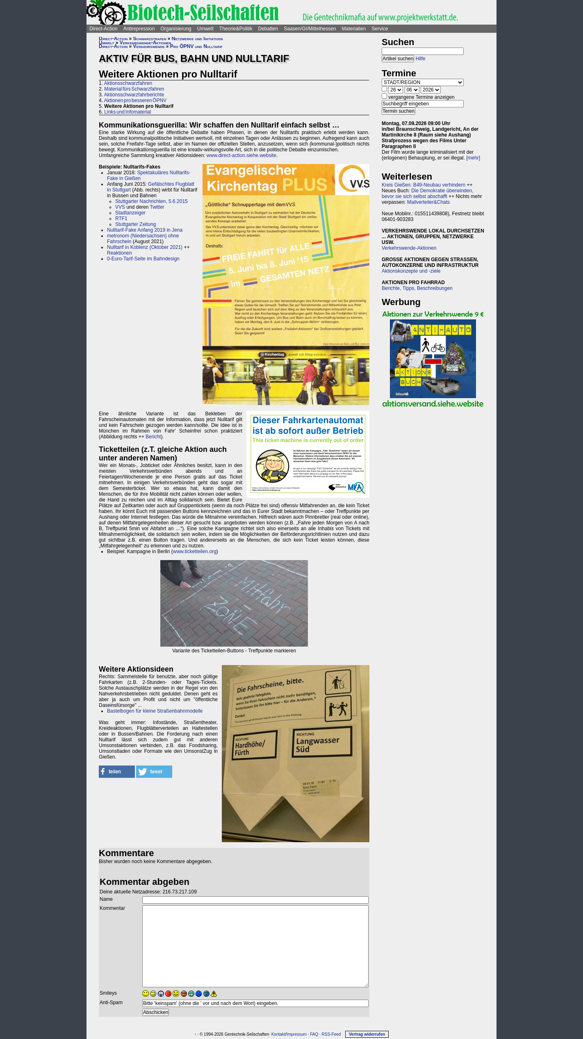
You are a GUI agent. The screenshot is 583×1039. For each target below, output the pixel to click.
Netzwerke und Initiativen (197, 38)
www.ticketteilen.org (194, 551)
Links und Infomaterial (127, 112)
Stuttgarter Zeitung (135, 224)
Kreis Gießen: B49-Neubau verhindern (423, 185)
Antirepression (139, 29)
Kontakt (278, 1034)
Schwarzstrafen (149, 38)
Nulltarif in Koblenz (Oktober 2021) (144, 247)
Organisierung (175, 29)
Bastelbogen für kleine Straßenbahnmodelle (155, 711)
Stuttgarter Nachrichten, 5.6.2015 (151, 201)
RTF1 (121, 218)
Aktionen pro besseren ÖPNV (135, 100)
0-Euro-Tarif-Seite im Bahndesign (143, 259)
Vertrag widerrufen (367, 1034)
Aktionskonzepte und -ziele (411, 271)
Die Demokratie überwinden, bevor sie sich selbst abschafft (427, 193)
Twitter (157, 207)
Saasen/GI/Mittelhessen (310, 29)
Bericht (153, 437)
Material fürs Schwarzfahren (134, 89)
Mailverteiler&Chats (428, 202)
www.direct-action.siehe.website (241, 155)
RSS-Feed (331, 1034)
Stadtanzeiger (130, 213)
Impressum (296, 1034)
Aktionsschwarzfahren (128, 83)
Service (379, 29)
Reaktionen (119, 253)
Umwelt (205, 29)
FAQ (314, 1034)
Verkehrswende (149, 46)
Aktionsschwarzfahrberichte (134, 95)
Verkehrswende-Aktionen (145, 43)
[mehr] (473, 158)
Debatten (268, 29)
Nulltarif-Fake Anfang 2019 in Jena (144, 230)
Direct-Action (103, 29)
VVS (120, 207)
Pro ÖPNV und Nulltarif (196, 46)
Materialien (354, 29)
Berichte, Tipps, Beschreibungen (417, 288)
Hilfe (421, 59)
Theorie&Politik (236, 29)
